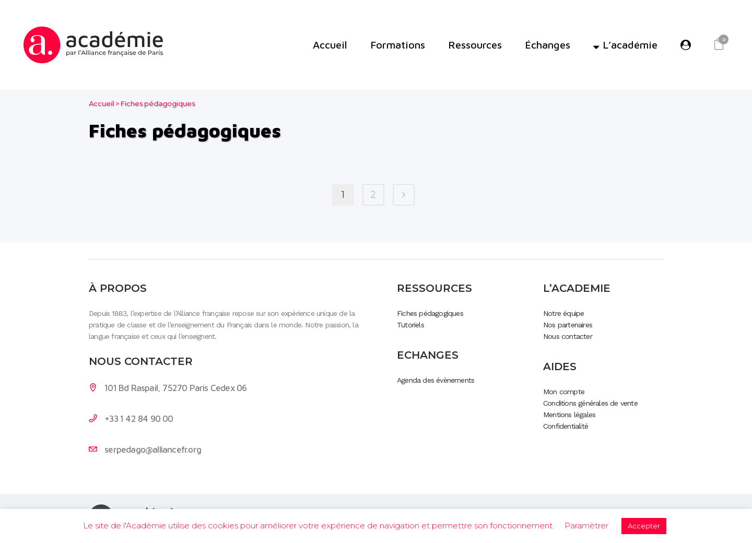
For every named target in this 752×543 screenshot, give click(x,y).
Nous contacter (567, 336)
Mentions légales (569, 414)
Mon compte (563, 391)
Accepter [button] (644, 526)
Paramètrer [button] (586, 525)
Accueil (101, 103)
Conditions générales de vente (590, 403)
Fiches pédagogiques (430, 313)
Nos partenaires (567, 325)
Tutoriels (410, 325)
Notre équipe (563, 313)
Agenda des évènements (435, 380)
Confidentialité (565, 426)
